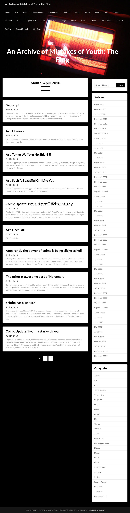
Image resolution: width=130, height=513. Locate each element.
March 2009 (99, 220)
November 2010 (100, 124)
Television (50, 29)
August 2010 (99, 138)
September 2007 (101, 308)
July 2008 (98, 259)
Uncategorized (65, 29)
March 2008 (99, 279)
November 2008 (100, 240)
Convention (53, 12)
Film (106, 12)
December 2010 (100, 119)
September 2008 (101, 249)
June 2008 (98, 264)
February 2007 (100, 341)
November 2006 (100, 356)
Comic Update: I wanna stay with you (32, 331)
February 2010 (100, 167)
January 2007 (99, 346)
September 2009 (101, 191)
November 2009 (100, 182)
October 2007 (100, 303)
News (83, 21)
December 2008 (100, 235)
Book (25, 12)
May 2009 (98, 211)
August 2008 (99, 254)
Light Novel (31, 21)
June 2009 (98, 206)
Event (87, 12)
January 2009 (99, 230)
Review (8, 29)
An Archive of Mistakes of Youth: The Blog (29, 4)
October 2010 (100, 129)
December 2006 (100, 351)
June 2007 (98, 322)
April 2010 (98, 158)
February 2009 (100, 225)
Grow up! (12, 105)
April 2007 (98, 332)
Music (73, 21)
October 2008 (100, 245)
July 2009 (98, 201)
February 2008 (100, 283)
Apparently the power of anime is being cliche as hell (44, 250)
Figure (97, 12)
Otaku (93, 21)
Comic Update (37, 12)
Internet (8, 21)
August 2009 (99, 196)
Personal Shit (106, 21)
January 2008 (99, 288)
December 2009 (100, 177)
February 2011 (100, 109)
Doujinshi (66, 12)
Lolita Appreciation (48, 21)
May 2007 (98, 327)
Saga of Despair (22, 29)
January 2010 (99, 172)
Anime (7, 12)
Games (116, 12)
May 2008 (98, 269)
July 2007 (98, 317)
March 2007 (99, 337)
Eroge (77, 12)
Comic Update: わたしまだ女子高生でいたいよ (40, 204)
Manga (63, 21)
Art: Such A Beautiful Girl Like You (30, 180)
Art (16, 12)
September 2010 (101, 133)
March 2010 (99, 162)
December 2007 (100, 293)
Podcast (119, 21)
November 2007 (100, 298)
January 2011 (99, 114)
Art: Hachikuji (15, 230)
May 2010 (98, 153)
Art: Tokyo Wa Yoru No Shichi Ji (28, 154)
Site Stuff (37, 29)
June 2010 (98, 148)
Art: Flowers (15, 131)
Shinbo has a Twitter (20, 302)
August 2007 (99, 312)
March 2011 (99, 104)
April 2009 (98, 216)
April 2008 (98, 274)
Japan (19, 21)
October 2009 (100, 187)
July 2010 (98, 143)
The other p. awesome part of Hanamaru (35, 276)
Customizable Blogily (95, 510)
